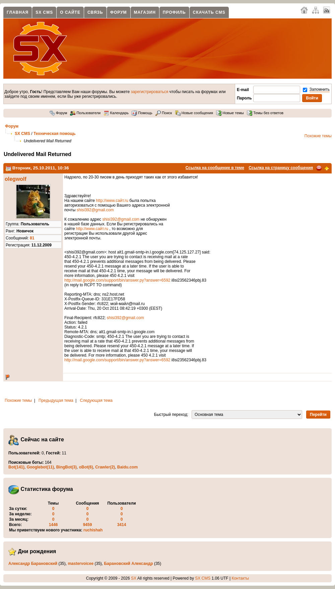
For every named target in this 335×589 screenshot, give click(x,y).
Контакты (240, 578)
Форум (118, 12)
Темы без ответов (265, 113)
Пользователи (85, 113)
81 (32, 238)
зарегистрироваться (149, 91)
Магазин (145, 12)
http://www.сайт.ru (112, 200)
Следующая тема (96, 400)
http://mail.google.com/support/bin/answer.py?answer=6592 (117, 280)
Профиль (174, 12)
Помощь (142, 113)
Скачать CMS (209, 12)
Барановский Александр (128, 563)
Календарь (116, 113)
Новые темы (230, 113)
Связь (95, 12)
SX (133, 578)
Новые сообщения (194, 113)
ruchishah (93, 530)
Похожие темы (318, 136)
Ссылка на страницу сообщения (281, 167)
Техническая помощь (55, 133)
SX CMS (44, 12)
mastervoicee (80, 563)
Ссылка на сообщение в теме (215, 167)
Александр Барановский (32, 563)
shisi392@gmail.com (95, 210)
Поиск (163, 113)
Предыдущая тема (56, 400)
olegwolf (15, 179)
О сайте (70, 12)
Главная (17, 12)
